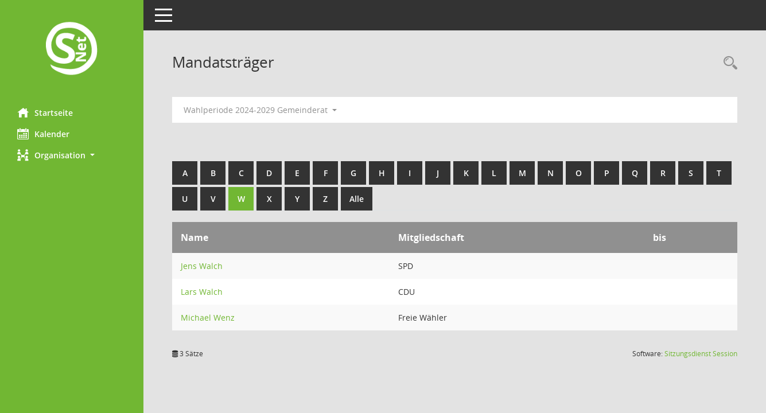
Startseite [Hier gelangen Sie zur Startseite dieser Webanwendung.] (45, 112)
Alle (356, 198)
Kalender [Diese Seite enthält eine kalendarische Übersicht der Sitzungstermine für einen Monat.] (43, 133)
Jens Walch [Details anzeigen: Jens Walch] (202, 265)
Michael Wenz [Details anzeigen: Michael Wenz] (208, 317)
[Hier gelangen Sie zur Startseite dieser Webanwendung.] (71, 49)
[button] (71, 155)
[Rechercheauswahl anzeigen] (727, 63)
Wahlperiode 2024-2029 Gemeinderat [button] (260, 109)
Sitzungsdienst (700, 354)
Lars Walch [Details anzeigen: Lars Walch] (202, 291)
